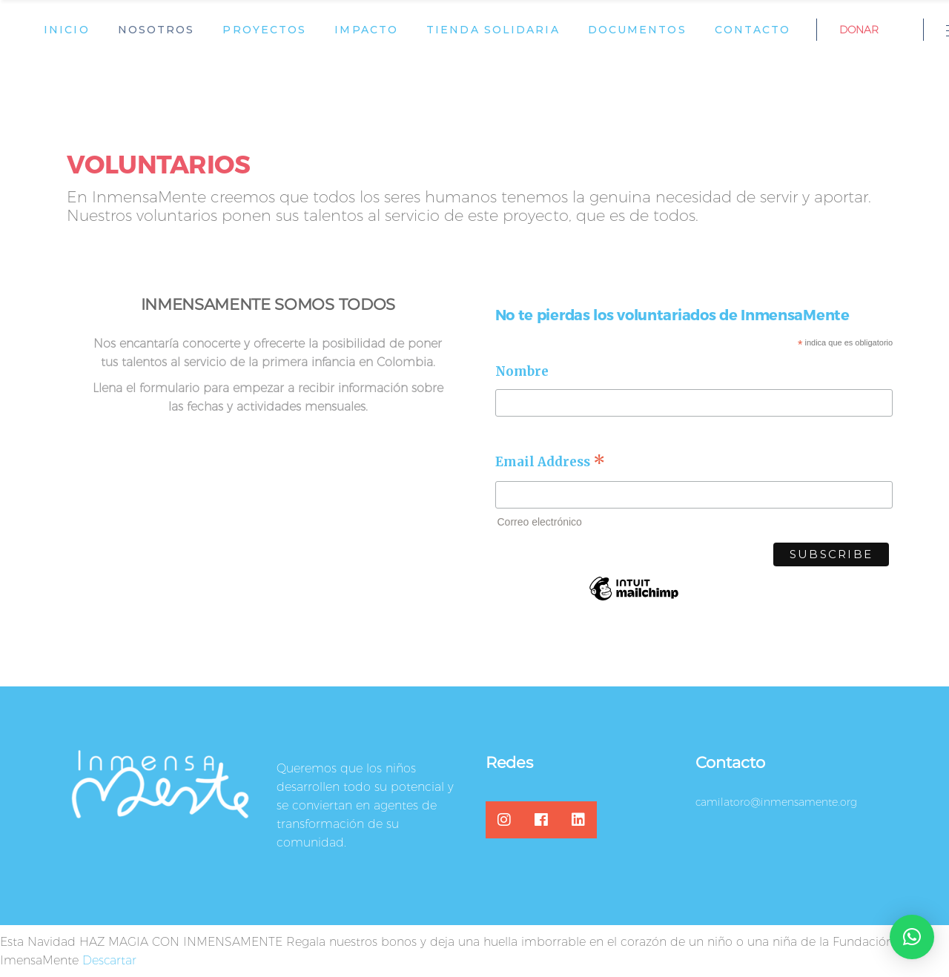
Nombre (522, 371)
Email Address (550, 461)
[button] (912, 937)
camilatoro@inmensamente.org (776, 802)
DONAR (859, 29)
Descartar (109, 960)
